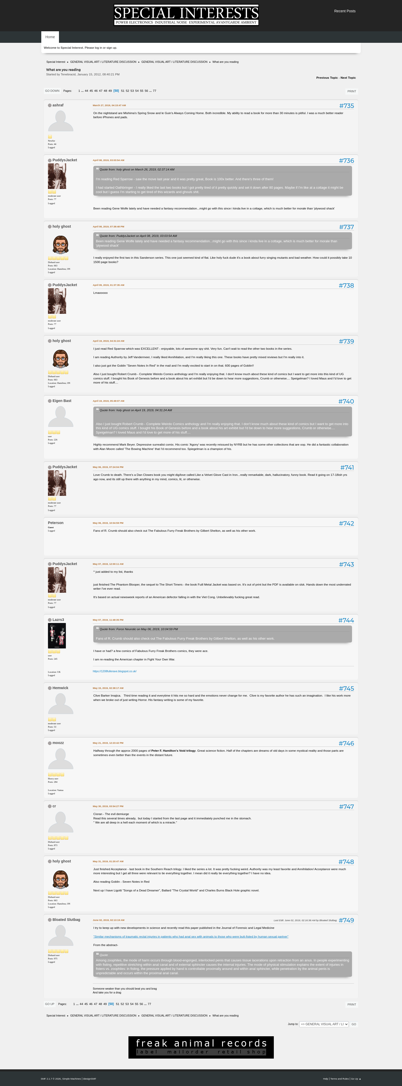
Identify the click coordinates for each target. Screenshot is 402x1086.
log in (98, 47)
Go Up (49, 1003)
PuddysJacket (65, 160)
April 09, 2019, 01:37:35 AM (108, 285)
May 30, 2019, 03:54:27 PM (108, 806)
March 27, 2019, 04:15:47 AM (109, 105)
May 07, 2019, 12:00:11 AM (108, 563)
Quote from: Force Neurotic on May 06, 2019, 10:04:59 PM (139, 629)
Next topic (348, 77)
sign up (111, 47)
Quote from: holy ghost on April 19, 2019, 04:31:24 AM (136, 410)
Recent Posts (345, 11)
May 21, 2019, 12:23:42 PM (108, 742)
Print (351, 91)
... (83, 91)
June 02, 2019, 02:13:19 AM (108, 920)
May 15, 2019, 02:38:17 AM (108, 688)
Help (325, 1078)
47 (100, 91)
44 (86, 91)
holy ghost (62, 226)
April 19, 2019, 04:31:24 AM (108, 340)
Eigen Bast (62, 401)
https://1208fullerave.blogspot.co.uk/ (114, 671)
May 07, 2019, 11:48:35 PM (108, 619)
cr (54, 806)
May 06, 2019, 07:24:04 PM (108, 467)
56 (146, 91)
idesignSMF (89, 1078)
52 (127, 91)
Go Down (52, 90)
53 (132, 91)
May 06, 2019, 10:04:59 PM (108, 522)
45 (91, 91)
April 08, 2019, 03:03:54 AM (108, 160)
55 (141, 91)
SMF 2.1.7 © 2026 (51, 1078)
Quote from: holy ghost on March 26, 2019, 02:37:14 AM (137, 169)
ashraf (58, 105)
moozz (58, 743)
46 (96, 91)
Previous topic (327, 77)
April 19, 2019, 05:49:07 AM (108, 400)
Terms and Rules (339, 1078)
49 (110, 91)
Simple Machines (71, 1078)
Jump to (293, 1023)
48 (105, 91)
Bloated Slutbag (66, 920)
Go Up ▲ (356, 1078)
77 (154, 91)
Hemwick (60, 688)
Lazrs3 (58, 620)
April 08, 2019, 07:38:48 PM (108, 226)
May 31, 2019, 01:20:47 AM (108, 861)
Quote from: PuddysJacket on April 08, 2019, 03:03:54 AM (138, 235)
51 (122, 91)
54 (137, 91)
